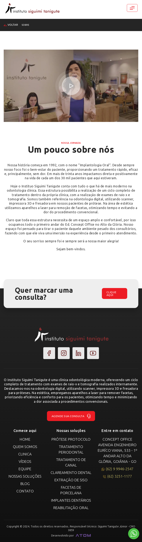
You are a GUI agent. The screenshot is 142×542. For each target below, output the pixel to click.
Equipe (24, 469)
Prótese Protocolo (70, 439)
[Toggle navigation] (132, 8)
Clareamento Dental (70, 472)
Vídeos (25, 461)
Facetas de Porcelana (71, 490)
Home (25, 439)
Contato (25, 491)
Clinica (25, 454)
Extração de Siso (70, 480)
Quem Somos (25, 447)
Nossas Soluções (25, 476)
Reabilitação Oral (71, 508)
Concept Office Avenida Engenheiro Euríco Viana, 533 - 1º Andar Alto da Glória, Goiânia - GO (117, 450)
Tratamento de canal (71, 462)
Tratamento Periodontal (71, 449)
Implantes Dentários (71, 500)
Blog (25, 484)
